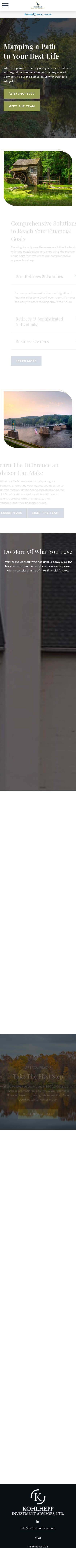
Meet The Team (21, 106)
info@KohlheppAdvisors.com (38, 1528)
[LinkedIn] (37, 1521)
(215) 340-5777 (21, 94)
